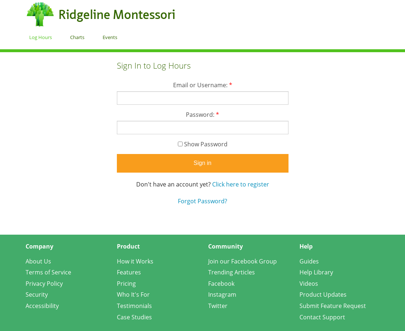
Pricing (126, 284)
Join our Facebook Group (242, 261)
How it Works (135, 261)
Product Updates (323, 294)
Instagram (222, 294)
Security (37, 294)
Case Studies (134, 317)
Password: (202, 115)
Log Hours (40, 37)
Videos (308, 284)
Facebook (221, 284)
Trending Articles (231, 272)
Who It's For (133, 294)
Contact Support (322, 317)
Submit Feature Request (332, 306)
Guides (309, 261)
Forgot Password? (202, 201)
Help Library (316, 272)
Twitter (218, 306)
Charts (77, 37)
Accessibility (42, 306)
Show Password (203, 144)
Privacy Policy (44, 284)
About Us (38, 261)
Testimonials (134, 306)
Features (129, 272)
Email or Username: (202, 85)
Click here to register (240, 184)
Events (110, 37)
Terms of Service (48, 272)
